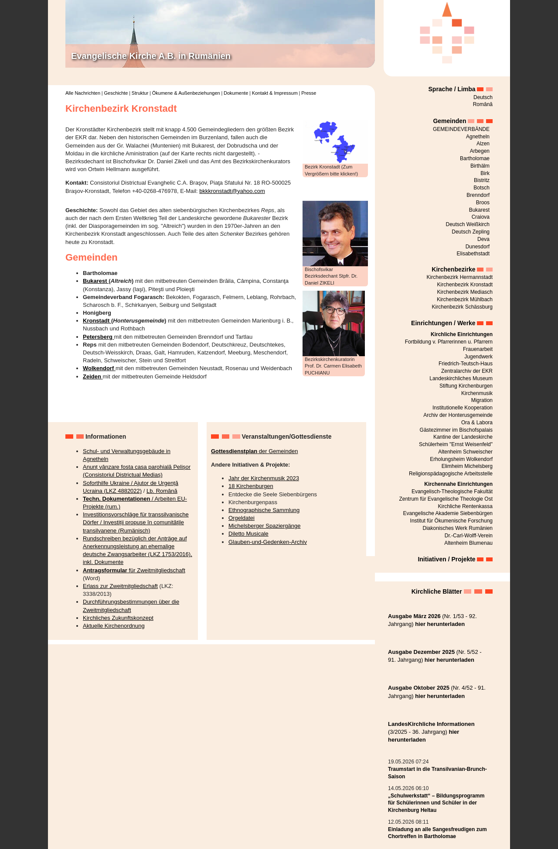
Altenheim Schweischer (465, 452)
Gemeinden (449, 120)
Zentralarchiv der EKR (467, 371)
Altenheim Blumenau (468, 543)
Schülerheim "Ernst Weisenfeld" (456, 444)
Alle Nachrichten (82, 93)
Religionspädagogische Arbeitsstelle (451, 474)
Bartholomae (475, 158)
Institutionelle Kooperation (462, 408)
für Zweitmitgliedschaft (134, 570)
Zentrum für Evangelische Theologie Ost (446, 499)
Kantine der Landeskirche (463, 437)
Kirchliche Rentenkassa (465, 506)
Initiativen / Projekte (446, 559)
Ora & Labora (477, 422)
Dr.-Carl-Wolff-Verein (469, 536)
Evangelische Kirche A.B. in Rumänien (151, 56)
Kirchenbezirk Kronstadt (465, 285)
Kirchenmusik (477, 393)
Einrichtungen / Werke (443, 323)
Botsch (481, 188)
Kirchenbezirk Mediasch (465, 292)
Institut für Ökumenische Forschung (451, 521)
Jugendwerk (478, 357)
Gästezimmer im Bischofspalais (456, 430)
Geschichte (116, 93)
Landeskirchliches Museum (461, 378)
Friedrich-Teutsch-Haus (466, 364)
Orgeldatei (241, 518)
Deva (483, 239)
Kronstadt (97, 320)
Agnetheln (478, 137)
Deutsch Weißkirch (468, 224)
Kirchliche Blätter (437, 591)
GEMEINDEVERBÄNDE (461, 129)
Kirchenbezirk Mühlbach (465, 299)
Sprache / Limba (452, 89)
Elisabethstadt (473, 254)
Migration (482, 400)
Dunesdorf (478, 247)
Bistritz (482, 180)
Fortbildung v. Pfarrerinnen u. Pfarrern (449, 342)
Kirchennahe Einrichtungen (458, 484)
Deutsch (483, 97)
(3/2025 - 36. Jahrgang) (431, 732)
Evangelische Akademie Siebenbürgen (448, 513)
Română (483, 104)
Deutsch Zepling (471, 232)
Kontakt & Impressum (275, 93)
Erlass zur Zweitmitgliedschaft (120, 586)
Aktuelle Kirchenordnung (114, 625)
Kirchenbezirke (453, 269)
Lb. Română (161, 491)
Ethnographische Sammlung (263, 510)
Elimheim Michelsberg (467, 466)
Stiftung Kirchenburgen (466, 386)
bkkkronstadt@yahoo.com (232, 191)
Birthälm (480, 166)
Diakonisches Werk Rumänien (457, 528)
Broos (483, 202)
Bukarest (96, 281)
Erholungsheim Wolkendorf (461, 459)
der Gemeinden (254, 451)
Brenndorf (478, 195)
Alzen (483, 144)
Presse (308, 93)
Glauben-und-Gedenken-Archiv (267, 542)
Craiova (481, 217)
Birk (485, 173)
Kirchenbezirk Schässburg (462, 307)
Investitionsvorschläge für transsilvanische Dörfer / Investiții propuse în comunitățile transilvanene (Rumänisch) (136, 522)
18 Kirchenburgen (250, 486)
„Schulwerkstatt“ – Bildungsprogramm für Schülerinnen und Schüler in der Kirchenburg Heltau (436, 803)
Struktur (140, 93)
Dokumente (236, 93)
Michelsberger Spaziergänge (264, 525)
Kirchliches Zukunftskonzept (118, 618)
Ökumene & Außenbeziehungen (186, 93)
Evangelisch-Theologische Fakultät (452, 491)
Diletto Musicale (248, 533)
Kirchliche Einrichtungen (462, 334)
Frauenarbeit (478, 349)
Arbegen (480, 151)
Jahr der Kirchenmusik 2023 (263, 478)
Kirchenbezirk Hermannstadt (460, 277)
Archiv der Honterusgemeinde (458, 415)
